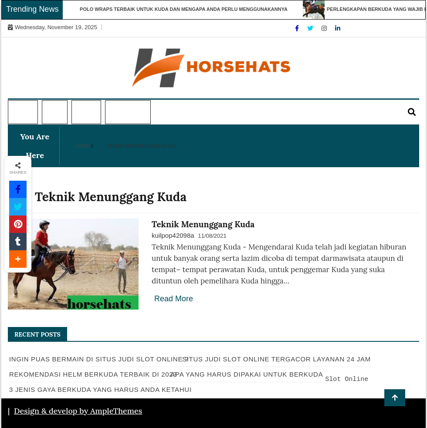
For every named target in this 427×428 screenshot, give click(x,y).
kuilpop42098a (173, 235)
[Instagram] (325, 28)
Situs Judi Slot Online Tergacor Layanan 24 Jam (276, 359)
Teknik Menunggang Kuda (203, 224)
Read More (173, 298)
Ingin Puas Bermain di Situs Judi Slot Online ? (99, 359)
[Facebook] (298, 28)
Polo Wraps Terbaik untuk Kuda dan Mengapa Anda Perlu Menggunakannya (186, 9)
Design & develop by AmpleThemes (78, 411)
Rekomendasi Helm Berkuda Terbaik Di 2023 (93, 374)
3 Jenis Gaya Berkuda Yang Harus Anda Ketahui (100, 389)
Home (22, 112)
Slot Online (346, 379)
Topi (54, 112)
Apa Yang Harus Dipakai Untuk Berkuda (246, 374)
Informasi (127, 112)
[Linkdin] (337, 28)
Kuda (85, 112)
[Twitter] (311, 28)
